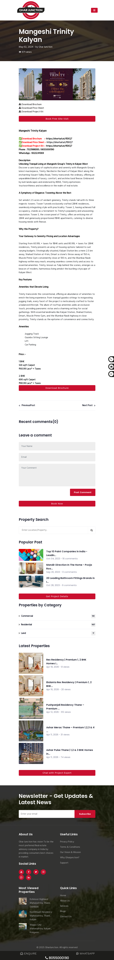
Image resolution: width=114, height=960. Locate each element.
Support (64, 863)
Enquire (28, 953)
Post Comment (82, 492)
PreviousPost (27, 405)
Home (63, 896)
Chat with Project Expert (57, 772)
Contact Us (66, 917)
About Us (65, 901)
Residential (58, 625)
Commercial (58, 616)
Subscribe (85, 813)
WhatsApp (85, 953)
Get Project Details (57, 596)
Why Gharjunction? (69, 858)
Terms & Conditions (70, 847)
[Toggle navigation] (94, 10)
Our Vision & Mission (70, 852)
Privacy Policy (67, 842)
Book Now (57, 503)
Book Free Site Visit (57, 118)
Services (64, 906)
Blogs (63, 911)
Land (58, 633)
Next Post (88, 405)
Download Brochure (57, 387)
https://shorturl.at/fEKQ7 (59, 139)
